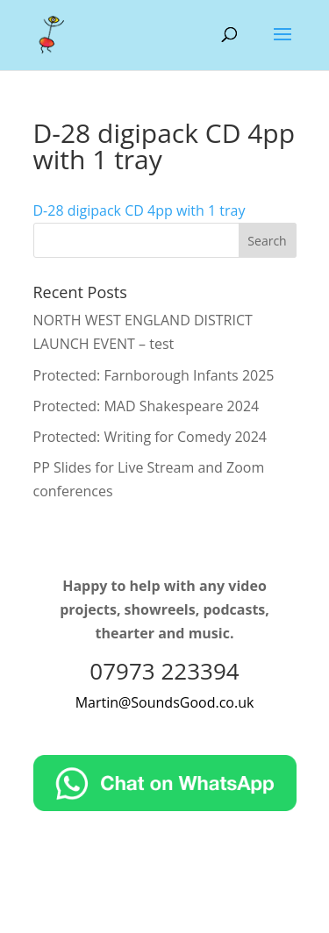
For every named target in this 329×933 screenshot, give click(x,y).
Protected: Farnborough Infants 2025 (154, 375)
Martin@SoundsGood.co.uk (164, 702)
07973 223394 (164, 671)
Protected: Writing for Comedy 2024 (150, 436)
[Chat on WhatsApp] (165, 805)
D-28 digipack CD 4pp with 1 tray (139, 210)
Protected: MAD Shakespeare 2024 (146, 406)
